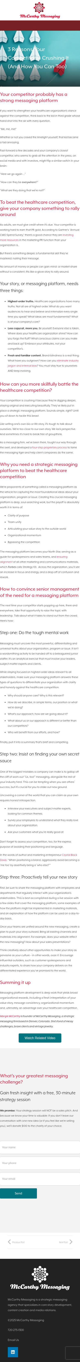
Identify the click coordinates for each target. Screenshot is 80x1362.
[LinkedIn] (13, 1352)
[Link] (40, 10)
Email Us (13, 1340)
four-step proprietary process (49, 447)
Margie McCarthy (10, 1016)
